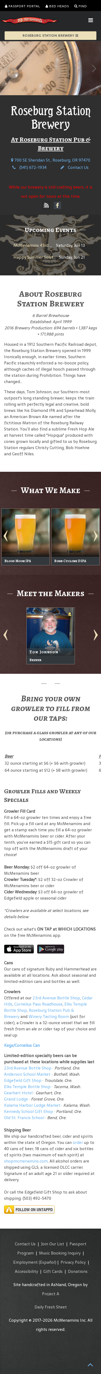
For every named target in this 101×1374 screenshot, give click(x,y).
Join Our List (52, 1243)
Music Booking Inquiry (60, 1253)
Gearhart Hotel (18, 1092)
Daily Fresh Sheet (50, 1307)
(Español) (47, 1262)
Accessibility (26, 1271)
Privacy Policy (73, 1262)
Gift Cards (52, 1271)
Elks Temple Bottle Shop (27, 1086)
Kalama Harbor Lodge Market (32, 1105)
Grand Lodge (16, 1099)
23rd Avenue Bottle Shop (56, 997)
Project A (50, 1293)
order (78, 1142)
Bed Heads (57, 6)
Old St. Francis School (24, 1117)
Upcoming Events (50, 229)
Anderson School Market (27, 1074)
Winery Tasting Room (49, 1016)
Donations (78, 1271)
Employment (25, 1262)
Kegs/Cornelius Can (22, 1045)
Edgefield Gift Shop (22, 1080)
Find (80, 6)
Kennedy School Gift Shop (28, 1111)
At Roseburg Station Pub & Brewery (50, 143)
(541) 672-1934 (29, 167)
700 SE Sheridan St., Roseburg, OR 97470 (50, 160)
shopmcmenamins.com (26, 1161)
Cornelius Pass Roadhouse (38, 1004)
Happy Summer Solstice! (36, 257)
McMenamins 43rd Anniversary (42, 245)
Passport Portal (22, 6)
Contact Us (75, 167)
